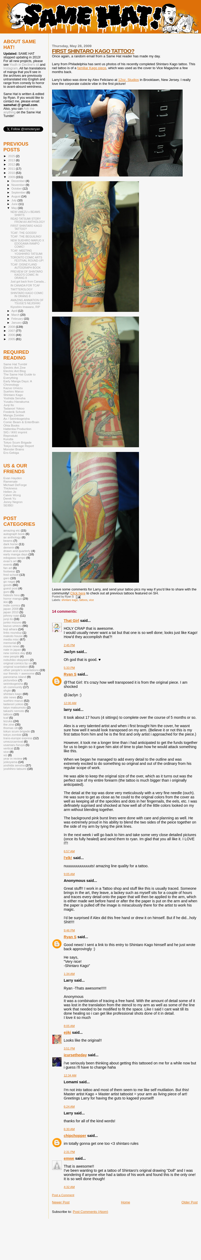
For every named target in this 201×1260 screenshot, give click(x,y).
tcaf (5, 717)
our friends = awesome (19, 673)
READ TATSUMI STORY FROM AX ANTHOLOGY (27, 220)
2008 (12, 326)
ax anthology (12, 537)
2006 (12, 334)
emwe (69, 1158)
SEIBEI (8, 505)
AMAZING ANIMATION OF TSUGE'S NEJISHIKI (26, 302)
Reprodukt (10, 435)
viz (5, 755)
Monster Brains (13, 449)
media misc (11, 639)
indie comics (11, 605)
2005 (12, 339)
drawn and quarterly (17, 550)
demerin (8, 547)
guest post (10, 588)
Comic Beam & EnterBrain (21, 422)
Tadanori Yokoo (13, 408)
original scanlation (15, 666)
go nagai (9, 581)
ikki (5, 602)
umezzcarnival (13, 741)
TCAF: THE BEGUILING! (25, 236)
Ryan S (70, 674)
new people (11, 656)
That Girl (71, 620)
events (8, 564)
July (15, 200)
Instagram (10, 68)
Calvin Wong (12, 495)
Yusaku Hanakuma (16, 401)
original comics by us (17, 663)
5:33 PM (69, 667)
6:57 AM (69, 851)
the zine (8, 724)
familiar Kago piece (91, 68)
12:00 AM (70, 703)
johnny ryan (11, 615)
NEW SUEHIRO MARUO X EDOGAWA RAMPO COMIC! (27, 243)
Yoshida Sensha (14, 398)
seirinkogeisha (13, 683)
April (15, 310)
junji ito (8, 619)
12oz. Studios (128, 80)
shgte (7, 690)
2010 (12, 172)
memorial (9, 642)
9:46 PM (69, 930)
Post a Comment (63, 1195)
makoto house (13, 636)
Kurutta (8, 439)
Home (125, 1202)
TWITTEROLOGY (21, 289)
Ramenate (10, 481)
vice (91, 600)
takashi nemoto (13, 710)
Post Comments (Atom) (90, 1212)
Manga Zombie (13, 415)
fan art (7, 568)
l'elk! (68, 858)
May (15, 207)
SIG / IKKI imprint (15, 432)
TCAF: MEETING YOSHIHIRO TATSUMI (26, 252)
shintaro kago (70, 600)
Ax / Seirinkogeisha (16, 418)
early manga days (15, 554)
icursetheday (75, 1055)
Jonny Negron (13, 502)
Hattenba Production (17, 428)
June (15, 204)
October (17, 188)
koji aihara (10, 629)
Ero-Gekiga (11, 452)
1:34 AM (69, 973)
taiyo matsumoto (14, 707)
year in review (12, 758)
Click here (78, 593)
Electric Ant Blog (14, 371)
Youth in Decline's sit (24, 65)
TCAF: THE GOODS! (23, 232)
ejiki (67, 1032)
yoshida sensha (14, 765)
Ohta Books (11, 425)
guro (6, 591)
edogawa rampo (14, 557)
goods (7, 585)
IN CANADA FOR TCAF (25, 285)
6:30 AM (69, 1129)
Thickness (10, 488)
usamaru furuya (14, 745)
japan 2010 (11, 612)
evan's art (9, 561)
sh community (12, 687)
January (17, 322)
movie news (11, 646)
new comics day (14, 653)
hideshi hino (11, 595)
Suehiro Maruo (13, 391)
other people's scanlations (21, 670)
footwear (9, 571)
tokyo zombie (12, 734)
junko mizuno (12, 622)
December (19, 181)
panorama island (14, 676)
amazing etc (11, 530)
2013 (12, 160)
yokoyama (10, 762)
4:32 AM (69, 1187)
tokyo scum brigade (16, 731)
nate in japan (12, 649)
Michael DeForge (15, 485)
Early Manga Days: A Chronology (17, 382)
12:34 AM (70, 1075)
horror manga (12, 598)
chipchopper (75, 1136)
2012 (12, 164)
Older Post (190, 1202)
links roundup (12, 632)
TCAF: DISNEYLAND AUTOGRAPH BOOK (25, 266)
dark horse (10, 544)
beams (8, 540)
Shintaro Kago (13, 394)
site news (9, 697)
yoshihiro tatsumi (14, 768)
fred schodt (11, 574)
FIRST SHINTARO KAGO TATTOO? (93, 51)
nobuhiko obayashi (16, 659)
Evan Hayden (12, 478)
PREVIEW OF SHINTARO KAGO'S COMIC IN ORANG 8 (26, 274)
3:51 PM (69, 1048)
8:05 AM (69, 1025)
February (18, 318)
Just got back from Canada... (28, 281)
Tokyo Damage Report (18, 445)
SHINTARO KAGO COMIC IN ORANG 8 (26, 294)
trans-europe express (17, 738)
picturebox (10, 680)
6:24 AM (69, 1106)
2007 (12, 330)
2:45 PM (69, 645)
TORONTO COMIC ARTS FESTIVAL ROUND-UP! (27, 259)
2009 (12, 177)
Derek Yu (9, 498)
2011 (12, 168)
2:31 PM (69, 1151)
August (16, 196)
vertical (8, 748)
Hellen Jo (9, 491)
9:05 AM (69, 874)
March (16, 314)
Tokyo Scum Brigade (17, 442)
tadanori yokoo (13, 704)
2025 (12, 156)
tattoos (83, 600)
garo (6, 578)
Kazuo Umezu (13, 388)
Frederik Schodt (14, 411)
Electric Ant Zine (14, 367)
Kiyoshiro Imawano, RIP (25, 306)
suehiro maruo (13, 700)
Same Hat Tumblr (15, 364)
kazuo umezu (12, 625)
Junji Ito (8, 405)
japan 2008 (11, 608)
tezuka (8, 721)
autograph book (14, 533)
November (19, 184)
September (19, 192)
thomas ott (10, 728)
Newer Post (61, 1202)
